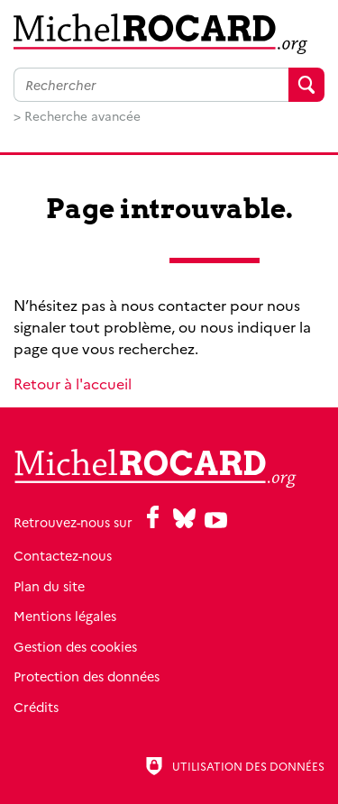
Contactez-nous (63, 555)
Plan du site (49, 586)
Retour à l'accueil (73, 383)
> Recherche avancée (77, 115)
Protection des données (87, 676)
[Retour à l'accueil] (169, 34)
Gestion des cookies (75, 646)
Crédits (36, 707)
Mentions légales (65, 616)
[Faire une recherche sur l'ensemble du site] (151, 85)
